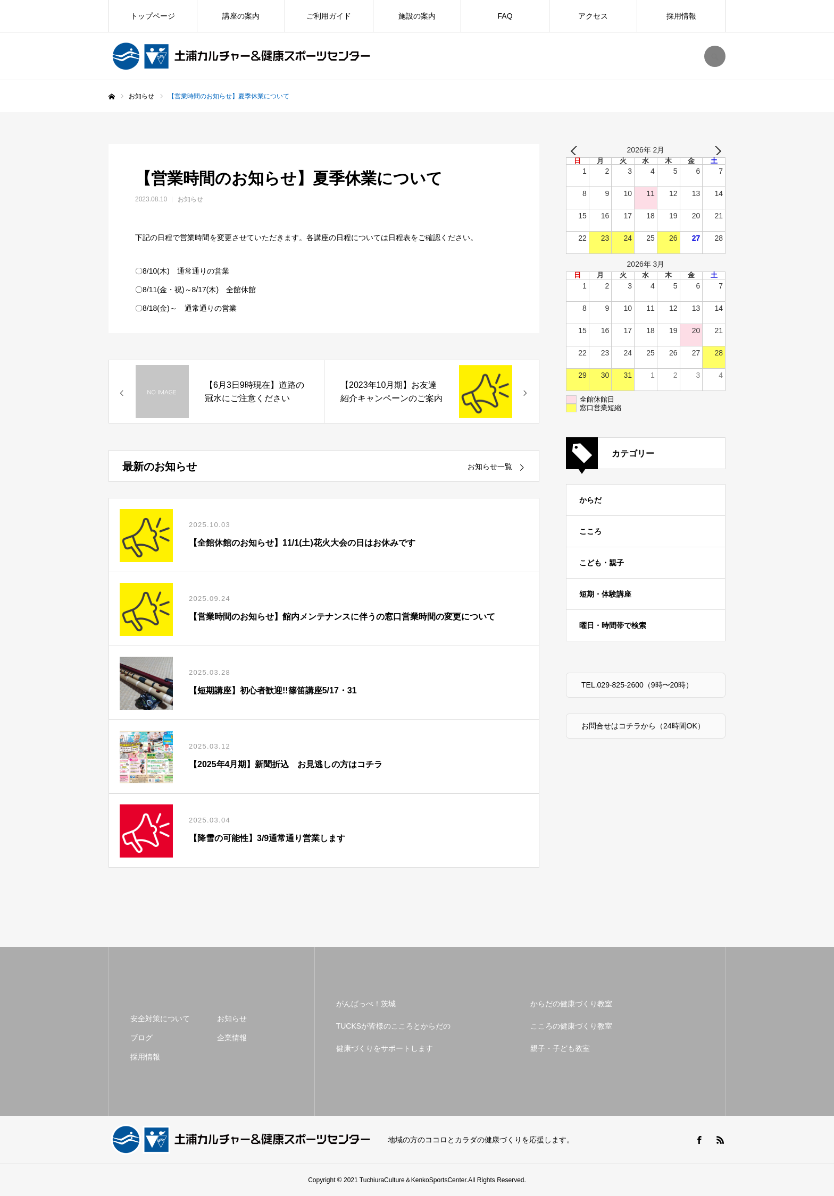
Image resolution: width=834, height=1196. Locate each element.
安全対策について (160, 1018)
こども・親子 (601, 562)
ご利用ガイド (328, 16)
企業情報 (232, 1037)
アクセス (593, 16)
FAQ (505, 16)
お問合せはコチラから (618, 726)
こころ (590, 531)
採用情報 (681, 16)
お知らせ (190, 199)
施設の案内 (417, 16)
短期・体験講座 (605, 594)
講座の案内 (241, 16)
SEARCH (714, 56)
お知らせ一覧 (490, 466)
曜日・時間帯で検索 (612, 625)
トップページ (152, 16)
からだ (590, 500)
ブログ (141, 1037)
